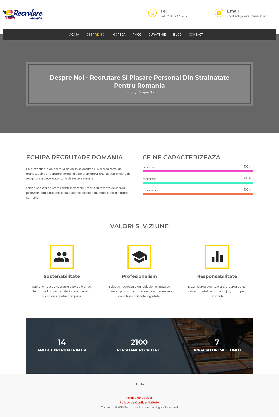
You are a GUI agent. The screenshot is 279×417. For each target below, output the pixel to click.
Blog (177, 34)
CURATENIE (157, 34)
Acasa (74, 34)
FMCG (137, 34)
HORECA (119, 34)
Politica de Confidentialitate (139, 402)
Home (129, 92)
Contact (196, 34)
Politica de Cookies (139, 398)
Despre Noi (95, 34)
